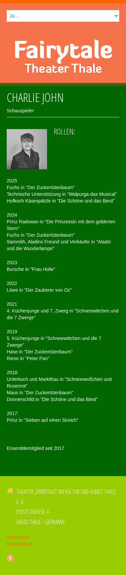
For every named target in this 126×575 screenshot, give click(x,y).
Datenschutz (20, 544)
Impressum (18, 537)
